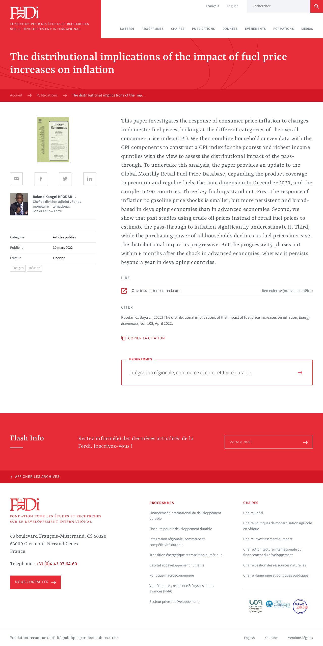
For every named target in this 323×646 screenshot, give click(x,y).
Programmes (153, 29)
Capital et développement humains (176, 565)
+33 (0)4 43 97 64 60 (56, 564)
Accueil (16, 95)
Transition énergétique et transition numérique (185, 555)
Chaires (177, 29)
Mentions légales (300, 637)
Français (212, 6)
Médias (307, 29)
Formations (283, 29)
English (233, 6)
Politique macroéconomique (171, 575)
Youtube (271, 637)
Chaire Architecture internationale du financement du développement (272, 552)
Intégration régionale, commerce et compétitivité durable (215, 372)
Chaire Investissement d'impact (267, 539)
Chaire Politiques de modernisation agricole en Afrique (277, 526)
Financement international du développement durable (185, 515)
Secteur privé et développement (174, 601)
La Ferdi (127, 29)
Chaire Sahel (253, 513)
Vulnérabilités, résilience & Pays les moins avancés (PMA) (181, 588)
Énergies (17, 268)
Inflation (34, 268)
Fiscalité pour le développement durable (180, 529)
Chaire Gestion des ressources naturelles (274, 565)
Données (230, 29)
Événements (255, 29)
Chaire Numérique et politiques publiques (275, 575)
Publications (203, 29)
